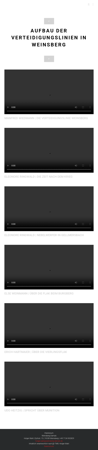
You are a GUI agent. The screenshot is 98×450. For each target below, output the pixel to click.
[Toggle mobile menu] (93, 4)
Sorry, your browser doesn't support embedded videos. (49, 92)
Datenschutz (49, 446)
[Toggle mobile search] (89, 4)
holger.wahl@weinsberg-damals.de (49, 441)
